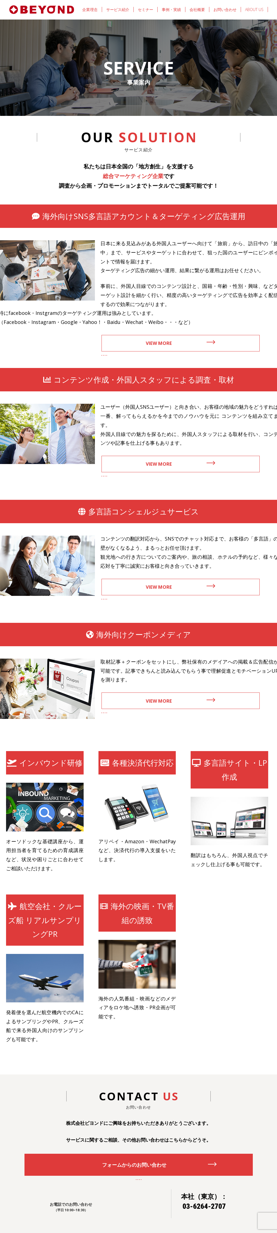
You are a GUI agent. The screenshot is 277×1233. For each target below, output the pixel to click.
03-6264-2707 (204, 1206)
